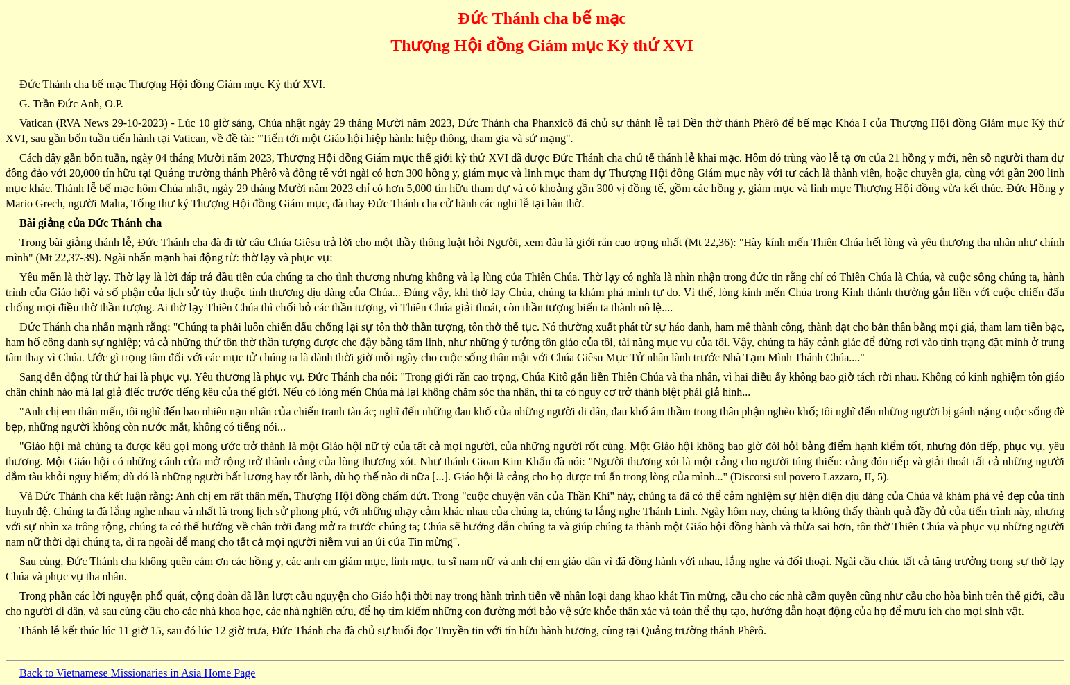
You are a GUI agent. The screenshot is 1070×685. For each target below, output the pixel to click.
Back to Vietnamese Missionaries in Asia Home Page (137, 673)
